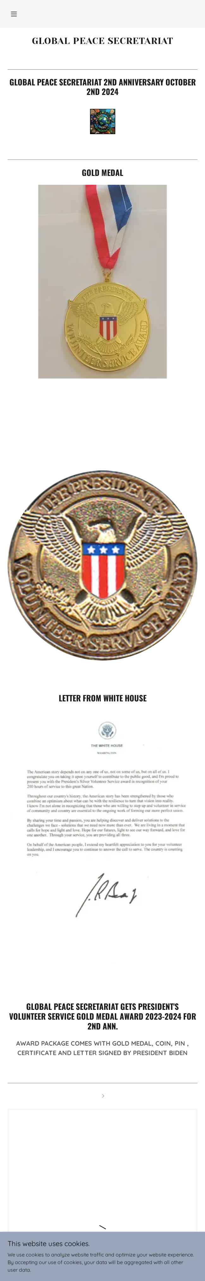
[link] (102, 41)
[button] (14, 14)
